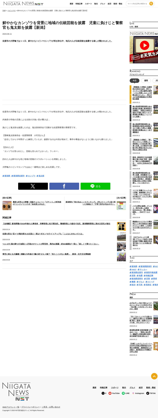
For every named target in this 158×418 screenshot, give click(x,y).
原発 (133, 275)
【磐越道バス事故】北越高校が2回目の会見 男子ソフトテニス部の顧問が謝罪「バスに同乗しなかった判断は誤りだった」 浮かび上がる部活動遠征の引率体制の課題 (142, 93)
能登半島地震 (151, 272)
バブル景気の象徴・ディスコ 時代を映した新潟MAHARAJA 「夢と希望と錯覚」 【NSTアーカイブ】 (142, 210)
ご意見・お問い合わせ (51, 407)
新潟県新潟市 (146, 266)
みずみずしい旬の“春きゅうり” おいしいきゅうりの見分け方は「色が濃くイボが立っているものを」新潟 (142, 306)
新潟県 (7, 176)
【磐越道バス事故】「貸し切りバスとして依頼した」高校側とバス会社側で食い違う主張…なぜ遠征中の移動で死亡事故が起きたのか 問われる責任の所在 (143, 144)
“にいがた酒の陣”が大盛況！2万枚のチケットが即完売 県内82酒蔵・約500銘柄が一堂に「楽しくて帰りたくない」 (50, 244)
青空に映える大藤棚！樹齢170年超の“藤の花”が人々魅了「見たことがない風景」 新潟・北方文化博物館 (46, 254)
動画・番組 (118, 4)
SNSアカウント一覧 (10, 407)
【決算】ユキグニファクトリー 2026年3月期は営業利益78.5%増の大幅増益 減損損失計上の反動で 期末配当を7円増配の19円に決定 (142, 347)
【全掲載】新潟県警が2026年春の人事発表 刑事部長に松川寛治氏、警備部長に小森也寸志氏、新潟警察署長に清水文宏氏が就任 (56, 224)
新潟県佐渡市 (19, 176)
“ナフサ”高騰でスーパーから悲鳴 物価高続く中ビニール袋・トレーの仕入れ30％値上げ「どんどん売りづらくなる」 (142, 194)
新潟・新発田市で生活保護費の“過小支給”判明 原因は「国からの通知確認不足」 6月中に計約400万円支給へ (142, 161)
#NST (134, 269)
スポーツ (88, 4)
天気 (140, 285)
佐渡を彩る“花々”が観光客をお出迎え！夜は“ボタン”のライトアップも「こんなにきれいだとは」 (43, 234)
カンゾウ (31, 176)
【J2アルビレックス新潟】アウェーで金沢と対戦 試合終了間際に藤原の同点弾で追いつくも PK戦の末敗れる (142, 241)
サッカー (143, 269)
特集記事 (79, 4)
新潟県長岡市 (137, 278)
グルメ (102, 4)
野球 (155, 278)
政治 (133, 285)
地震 (140, 275)
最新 (71, 4)
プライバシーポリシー (30, 407)
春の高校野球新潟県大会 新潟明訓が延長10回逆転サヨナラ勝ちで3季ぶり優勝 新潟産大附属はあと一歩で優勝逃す (143, 128)
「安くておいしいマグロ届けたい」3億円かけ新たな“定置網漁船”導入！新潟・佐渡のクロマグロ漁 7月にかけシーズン (141, 319)
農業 (133, 282)
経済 (109, 4)
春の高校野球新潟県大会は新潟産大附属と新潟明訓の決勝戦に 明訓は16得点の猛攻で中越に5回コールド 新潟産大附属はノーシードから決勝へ (143, 111)
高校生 (148, 285)
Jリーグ (151, 282)
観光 (96, 4)
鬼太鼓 (41, 176)
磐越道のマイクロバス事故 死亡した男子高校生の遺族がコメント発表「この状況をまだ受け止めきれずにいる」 (143, 225)
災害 (148, 278)
